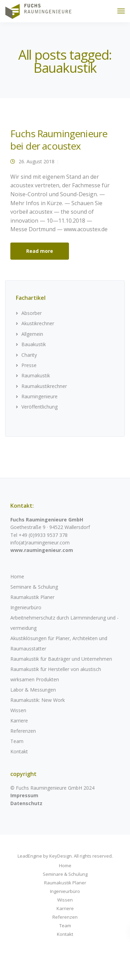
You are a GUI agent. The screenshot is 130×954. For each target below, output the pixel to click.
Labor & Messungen (33, 689)
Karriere (19, 720)
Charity (29, 355)
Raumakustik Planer (32, 597)
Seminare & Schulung (34, 587)
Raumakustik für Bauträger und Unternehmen (61, 659)
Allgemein (32, 334)
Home (17, 576)
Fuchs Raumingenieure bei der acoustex (58, 139)
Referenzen (23, 731)
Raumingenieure (39, 396)
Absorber (31, 313)
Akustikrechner (37, 323)
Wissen (18, 710)
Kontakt (19, 751)
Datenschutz (26, 803)
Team (16, 741)
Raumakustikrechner (44, 386)
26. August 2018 (36, 161)
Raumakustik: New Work (37, 700)
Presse (29, 365)
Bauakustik (33, 344)
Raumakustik (35, 375)
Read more (39, 251)
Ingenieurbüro (25, 607)
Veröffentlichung (39, 406)
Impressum (24, 795)
